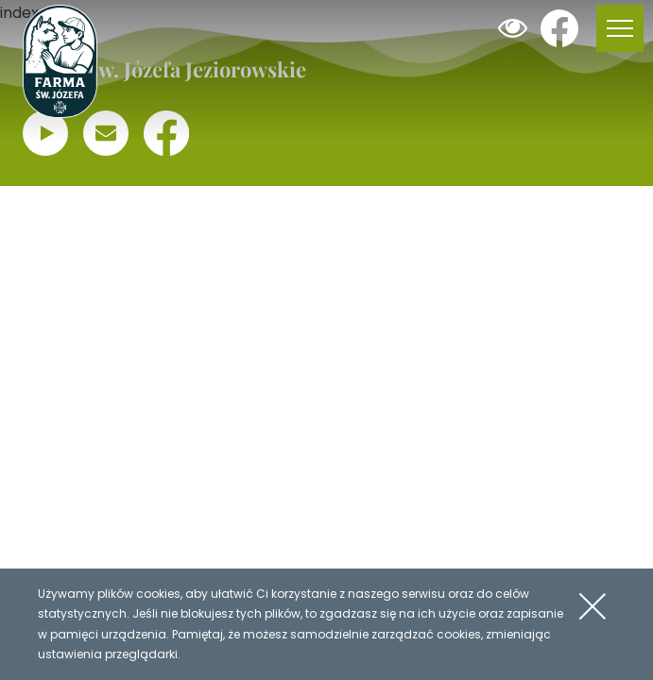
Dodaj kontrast (512, 28)
